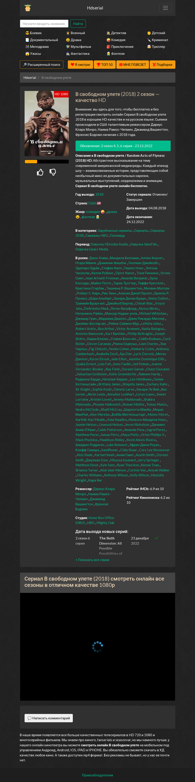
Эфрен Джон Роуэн (144, 445)
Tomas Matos (156, 404)
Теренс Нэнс (134, 268)
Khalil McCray (112, 409)
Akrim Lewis (96, 394)
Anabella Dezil (107, 354)
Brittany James (109, 384)
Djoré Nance (125, 273)
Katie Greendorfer (123, 374)
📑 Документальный (39, 40)
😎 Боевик (33, 33)
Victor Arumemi (128, 329)
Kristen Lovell (101, 399)
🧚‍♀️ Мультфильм (78, 46)
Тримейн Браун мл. (91, 303)
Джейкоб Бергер (120, 303)
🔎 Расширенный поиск (41, 64)
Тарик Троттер (125, 283)
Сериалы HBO (97, 235)
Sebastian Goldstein (92, 374)
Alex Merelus (100, 414)
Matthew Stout (87, 465)
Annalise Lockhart (121, 394)
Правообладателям (97, 775)
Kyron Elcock (99, 359)
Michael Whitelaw (153, 313)
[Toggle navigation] (165, 8)
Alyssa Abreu (149, 308)
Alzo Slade (85, 455)
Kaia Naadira (117, 420)
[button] (92, 560)
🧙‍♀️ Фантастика (78, 53)
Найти (78, 24)
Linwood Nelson (111, 424)
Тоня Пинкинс (147, 273)
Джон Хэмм (98, 258)
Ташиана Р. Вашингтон (124, 288)
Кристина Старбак (90, 288)
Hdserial (95, 7)
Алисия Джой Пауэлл (135, 293)
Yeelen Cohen (119, 349)
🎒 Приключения (119, 46)
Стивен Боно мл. (124, 339)
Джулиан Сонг (97, 460)
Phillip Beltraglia (140, 333)
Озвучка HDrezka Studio (110, 244)
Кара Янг (95, 480)
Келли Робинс (103, 273)
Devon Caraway (99, 344)
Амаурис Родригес (90, 445)
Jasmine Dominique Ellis (147, 359)
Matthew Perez (87, 435)
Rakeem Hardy (150, 374)
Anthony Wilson (116, 475)
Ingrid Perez (156, 430)
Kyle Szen (107, 465)
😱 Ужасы (33, 53)
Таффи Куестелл (151, 283)
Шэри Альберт (100, 298)
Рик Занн (109, 293)
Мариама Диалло (113, 318)
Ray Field (113, 369)
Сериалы (141, 230)
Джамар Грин (86, 318)
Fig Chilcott (98, 349)
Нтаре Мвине (86, 263)
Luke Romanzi (117, 445)
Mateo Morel (158, 414)
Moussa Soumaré (123, 460)
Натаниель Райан (90, 313)
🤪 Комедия (116, 40)
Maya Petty (130, 435)
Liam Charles (149, 344)
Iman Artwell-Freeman (103, 278)
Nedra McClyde (87, 409)
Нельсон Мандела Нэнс (148, 420)
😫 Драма (73, 40)
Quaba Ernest (86, 364)
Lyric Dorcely (144, 354)
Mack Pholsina (87, 440)
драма (112, 212)
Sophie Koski (102, 389)
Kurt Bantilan (115, 333)
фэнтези (89, 217)
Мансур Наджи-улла (121, 313)
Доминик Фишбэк (112, 263)
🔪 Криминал (157, 40)
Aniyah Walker (159, 470)
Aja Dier (126, 354)
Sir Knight (83, 389)
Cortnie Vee (137, 470)
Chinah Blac (144, 303)
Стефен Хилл (111, 268)
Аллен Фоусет (152, 258)
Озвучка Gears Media (92, 249)
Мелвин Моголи (156, 288)
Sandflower (110, 450)
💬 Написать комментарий (49, 718)
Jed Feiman (141, 364)
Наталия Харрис (115, 379)
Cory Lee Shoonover (154, 450)
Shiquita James (134, 384)
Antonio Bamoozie (90, 333)
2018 (99, 194)
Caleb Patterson (110, 430)
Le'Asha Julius (151, 323)
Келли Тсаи (150, 465)
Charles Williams (90, 475)
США (92, 203)
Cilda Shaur (129, 450)
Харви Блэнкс (98, 339)
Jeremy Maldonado (127, 399)
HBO (91, 523)
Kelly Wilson (140, 475)
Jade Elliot (119, 359)
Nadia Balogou (153, 329)
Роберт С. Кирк (89, 293)
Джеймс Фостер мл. (91, 323)
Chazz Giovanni (158, 369)
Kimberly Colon (143, 349)
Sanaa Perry (110, 435)
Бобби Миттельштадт (129, 414)
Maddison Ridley (112, 440)
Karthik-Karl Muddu (91, 420)
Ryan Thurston (128, 465)
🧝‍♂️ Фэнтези (115, 53)
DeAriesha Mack (96, 308)
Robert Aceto (86, 329)
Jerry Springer (149, 460)
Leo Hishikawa (141, 379)
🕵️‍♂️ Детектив (116, 33)
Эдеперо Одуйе (88, 268)
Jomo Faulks (122, 364)
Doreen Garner (133, 369)
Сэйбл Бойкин (150, 339)
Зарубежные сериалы (115, 230)
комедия (93, 212)
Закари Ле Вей (148, 389)
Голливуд (117, 235)
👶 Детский (156, 33)
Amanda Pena (134, 430)
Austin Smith (145, 455)
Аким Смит (125, 455)
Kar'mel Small (104, 455)
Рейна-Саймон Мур (124, 323)
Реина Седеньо (125, 344)
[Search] (44, 24)
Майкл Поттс (101, 283)
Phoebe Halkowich (107, 404)
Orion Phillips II (153, 435)
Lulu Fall (104, 364)
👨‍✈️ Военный (75, 33)
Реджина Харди (88, 379)
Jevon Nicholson (137, 424)
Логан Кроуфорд (124, 308)
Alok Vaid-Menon (113, 470)
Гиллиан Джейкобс (143, 263)
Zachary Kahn (157, 384)
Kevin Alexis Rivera (141, 440)
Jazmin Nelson (86, 424)
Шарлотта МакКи (138, 409)
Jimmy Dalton (158, 298)
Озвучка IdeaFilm (144, 244)
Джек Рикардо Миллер (146, 318)
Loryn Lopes (145, 394)
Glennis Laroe (124, 389)
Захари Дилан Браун (130, 298)
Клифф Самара (88, 450)
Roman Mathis (134, 404)
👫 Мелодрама (37, 46)
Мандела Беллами (125, 258)
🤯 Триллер (156, 46)
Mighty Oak (105, 523)
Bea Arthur (106, 329)
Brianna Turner (87, 470)
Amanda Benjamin (134, 278)
